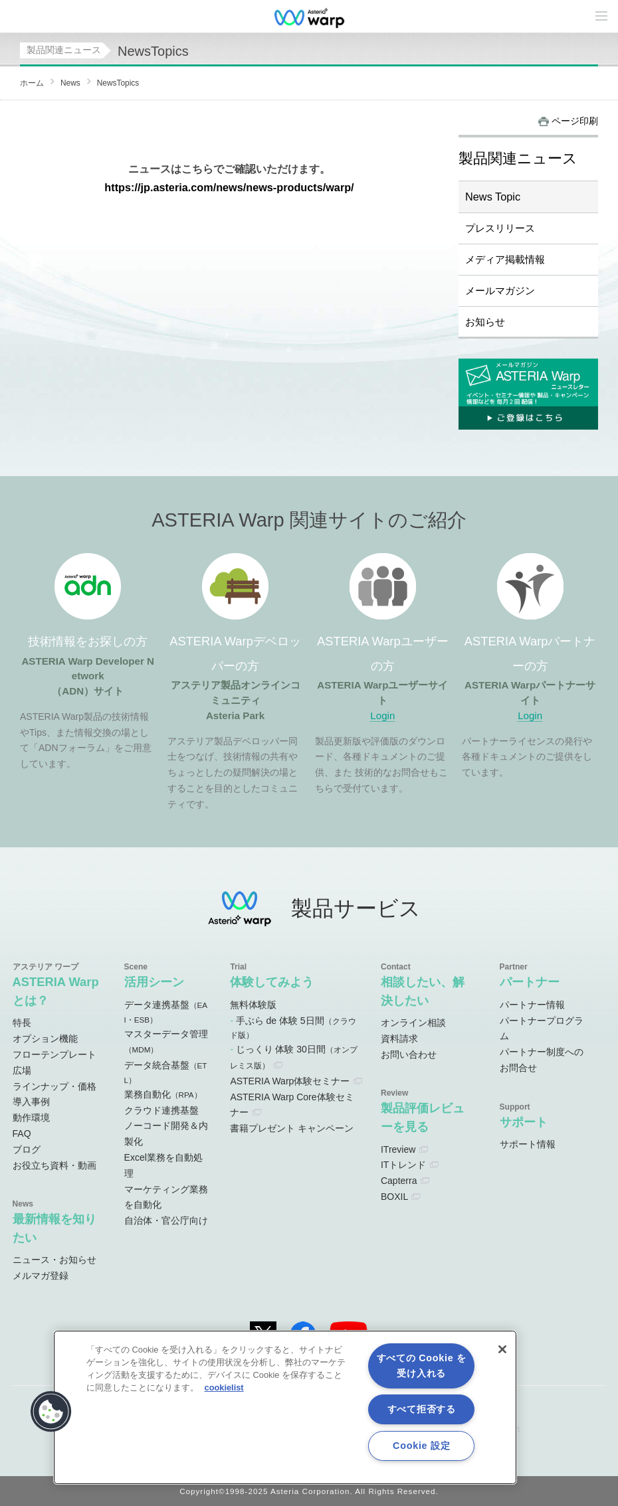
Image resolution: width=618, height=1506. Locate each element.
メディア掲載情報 (505, 259)
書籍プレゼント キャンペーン (292, 1128)
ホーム (32, 83)
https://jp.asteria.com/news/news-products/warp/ (229, 187)
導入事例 (31, 1101)
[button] (51, 1411)
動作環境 (31, 1117)
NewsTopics (118, 83)
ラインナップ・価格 (54, 1086)
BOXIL (394, 1196)
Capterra (399, 1180)
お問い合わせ (409, 1054)
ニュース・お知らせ (54, 1259)
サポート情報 (528, 1144)
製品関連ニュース (64, 49)
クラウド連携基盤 (161, 1110)
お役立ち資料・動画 (54, 1165)
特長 (22, 1022)
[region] (285, 1407)
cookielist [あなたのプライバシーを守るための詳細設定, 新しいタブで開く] (224, 1387)
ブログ (27, 1149)
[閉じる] (502, 1349)
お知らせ (485, 321)
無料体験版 (253, 1004)
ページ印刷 (575, 121)
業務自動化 (163, 1094)
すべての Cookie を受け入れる (421, 1366)
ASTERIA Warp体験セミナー (290, 1081)
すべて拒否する (421, 1409)
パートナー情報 (532, 1004)
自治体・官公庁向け (166, 1220)
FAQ (22, 1133)
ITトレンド (403, 1164)
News (70, 83)
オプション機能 (45, 1038)
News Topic (492, 197)
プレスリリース (500, 228)
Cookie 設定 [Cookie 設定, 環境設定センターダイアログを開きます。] (421, 1445)
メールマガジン (500, 290)
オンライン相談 (413, 1022)
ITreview (398, 1149)
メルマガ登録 (40, 1275)
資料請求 (399, 1038)
